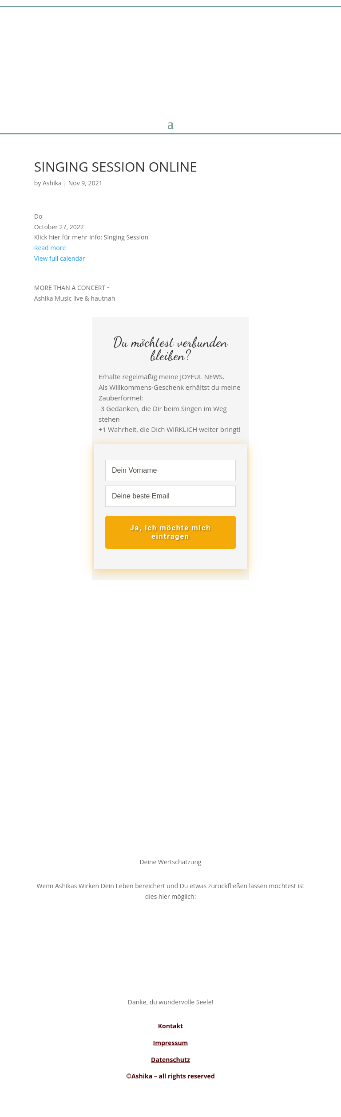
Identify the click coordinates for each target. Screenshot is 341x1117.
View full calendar (59, 258)
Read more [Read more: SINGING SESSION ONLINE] (50, 247)
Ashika (52, 183)
